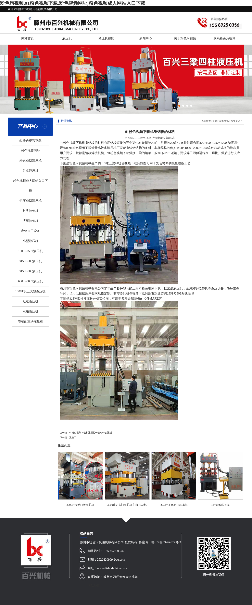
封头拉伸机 (30, 210)
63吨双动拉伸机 (220, 504)
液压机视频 (106, 38)
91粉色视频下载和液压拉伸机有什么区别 (90, 432)
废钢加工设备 (30, 231)
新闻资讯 (224, 121)
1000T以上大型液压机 (30, 291)
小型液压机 (30, 241)
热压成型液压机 (30, 200)
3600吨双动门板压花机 (80, 504)
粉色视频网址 (30, 150)
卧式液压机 (30, 170)
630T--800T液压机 (30, 281)
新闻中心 (145, 38)
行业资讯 (235, 121)
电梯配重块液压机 (30, 321)
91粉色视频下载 (30, 140)
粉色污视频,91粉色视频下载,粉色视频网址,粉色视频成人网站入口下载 (72, 3)
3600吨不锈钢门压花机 (173, 504)
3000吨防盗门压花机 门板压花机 (127, 504)
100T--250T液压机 (30, 251)
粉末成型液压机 (30, 160)
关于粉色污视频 (185, 38)
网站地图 (94, 585)
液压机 (67, 38)
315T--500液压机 (30, 261)
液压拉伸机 (30, 221)
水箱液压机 (30, 311)
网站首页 (27, 38)
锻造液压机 (30, 301)
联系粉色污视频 (224, 38)
